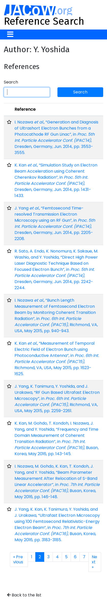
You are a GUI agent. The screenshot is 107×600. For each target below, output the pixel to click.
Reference (25, 109)
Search (11, 82)
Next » (94, 562)
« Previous (18, 559)
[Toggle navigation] (10, 34)
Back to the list (24, 595)
